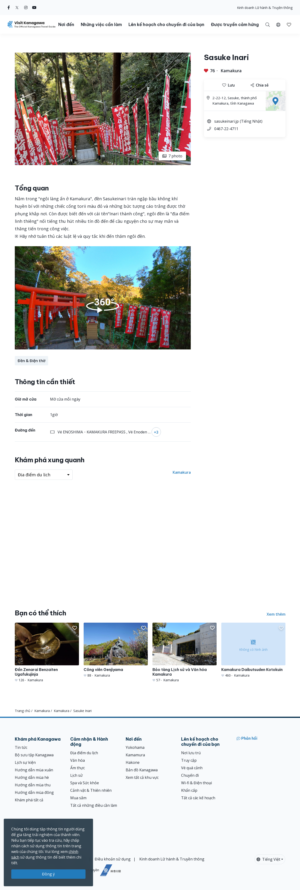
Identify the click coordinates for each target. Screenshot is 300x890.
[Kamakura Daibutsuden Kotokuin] (253, 650)
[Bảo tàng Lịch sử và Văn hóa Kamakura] (184, 652)
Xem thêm (276, 614)
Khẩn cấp (189, 790)
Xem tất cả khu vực (142, 777)
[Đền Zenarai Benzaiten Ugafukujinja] (47, 652)
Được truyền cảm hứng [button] (235, 24)
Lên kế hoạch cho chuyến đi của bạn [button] (166, 24)
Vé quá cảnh (192, 767)
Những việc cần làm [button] (101, 24)
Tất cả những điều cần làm (93, 805)
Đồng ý (48, 874)
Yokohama (135, 747)
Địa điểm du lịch (84, 752)
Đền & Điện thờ (31, 360)
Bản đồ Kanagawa (142, 770)
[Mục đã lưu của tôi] (289, 24)
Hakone (133, 762)
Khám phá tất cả (29, 800)
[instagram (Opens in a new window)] (25, 7)
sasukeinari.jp (226, 121)
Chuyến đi (190, 775)
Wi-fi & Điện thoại (196, 782)
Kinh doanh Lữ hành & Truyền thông (264, 7)
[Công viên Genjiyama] (116, 650)
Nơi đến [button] (66, 24)
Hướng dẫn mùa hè (32, 777)
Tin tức (21, 747)
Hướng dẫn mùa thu (33, 785)
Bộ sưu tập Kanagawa (34, 754)
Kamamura (135, 754)
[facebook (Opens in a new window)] (9, 7)
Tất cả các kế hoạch (198, 797)
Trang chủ (22, 710)
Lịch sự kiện (25, 762)
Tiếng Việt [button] (268, 859)
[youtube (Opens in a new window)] (34, 7)
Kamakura (231, 70)
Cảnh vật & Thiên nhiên (91, 790)
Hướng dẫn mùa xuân (34, 770)
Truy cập (189, 760)
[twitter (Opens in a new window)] (17, 7)
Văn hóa (77, 760)
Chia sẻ (260, 85)
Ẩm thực (77, 767)
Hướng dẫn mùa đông (34, 792)
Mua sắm (78, 797)
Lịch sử (76, 775)
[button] (278, 24)
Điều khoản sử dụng (113, 859)
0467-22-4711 (226, 128)
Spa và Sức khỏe (84, 782)
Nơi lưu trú (191, 752)
